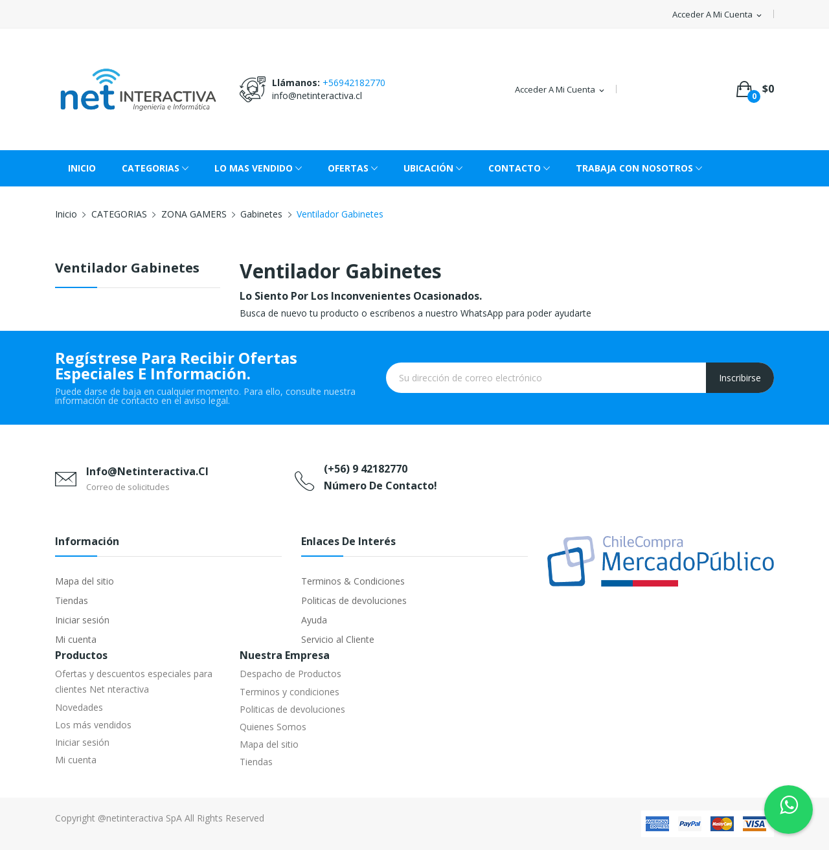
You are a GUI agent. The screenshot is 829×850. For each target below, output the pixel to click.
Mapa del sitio (84, 581)
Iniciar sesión (82, 620)
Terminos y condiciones (289, 692)
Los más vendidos (93, 725)
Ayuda (314, 620)
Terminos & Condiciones (353, 581)
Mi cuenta (76, 639)
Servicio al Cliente (337, 639)
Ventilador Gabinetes (127, 269)
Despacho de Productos (290, 673)
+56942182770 (354, 82)
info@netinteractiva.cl (317, 95)
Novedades (79, 707)
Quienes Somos (273, 727)
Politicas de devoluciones (354, 600)
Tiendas (71, 600)
